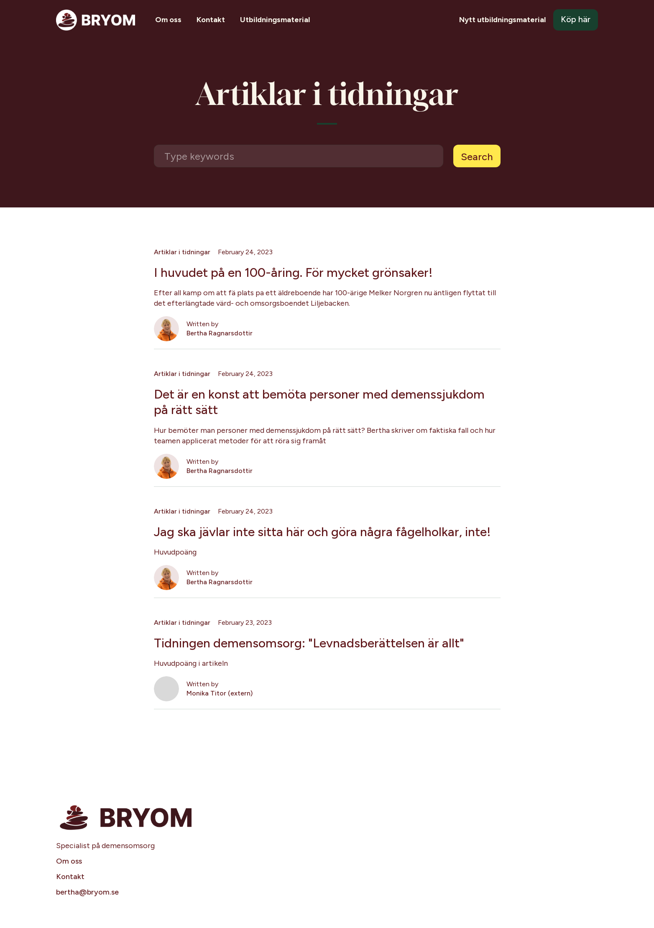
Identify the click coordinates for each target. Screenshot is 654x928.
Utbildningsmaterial (275, 19)
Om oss (168, 19)
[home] (95, 20)
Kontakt (211, 19)
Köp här (575, 19)
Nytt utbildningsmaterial (502, 19)
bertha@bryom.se (87, 892)
